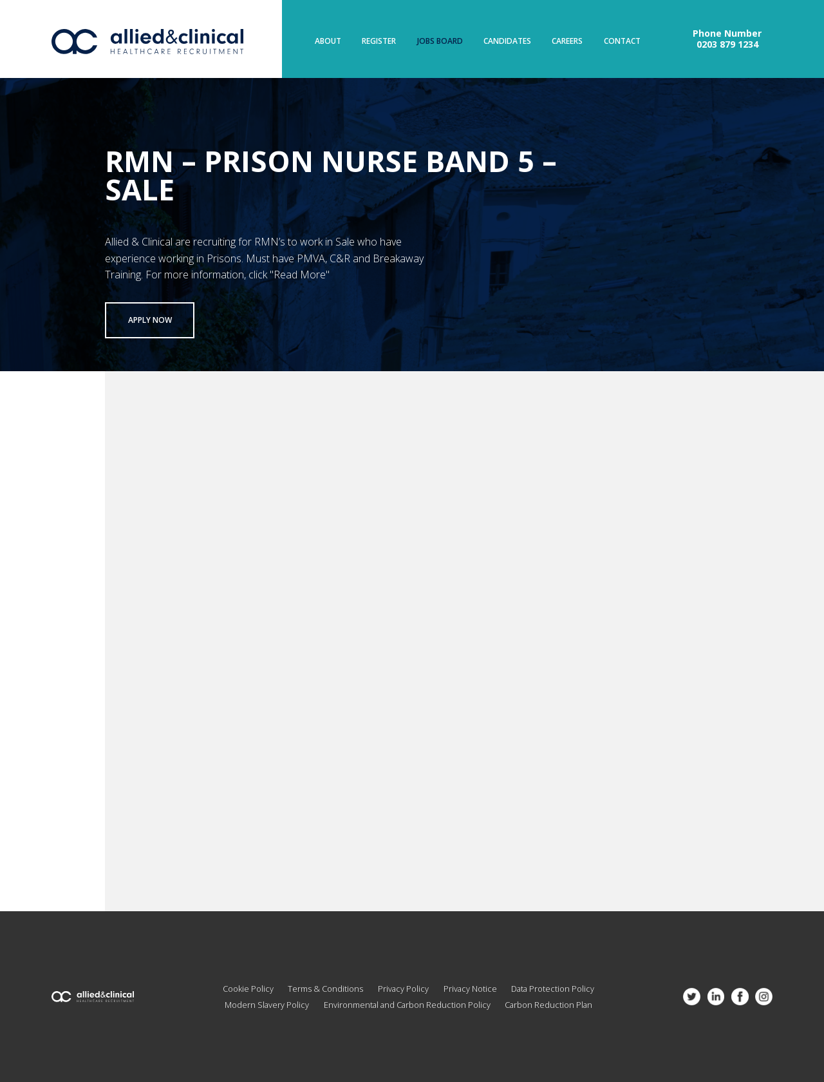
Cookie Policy (248, 988)
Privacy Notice (470, 988)
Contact (622, 41)
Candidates (507, 41)
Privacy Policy (403, 988)
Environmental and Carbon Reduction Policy (407, 1004)
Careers (567, 41)
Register (379, 41)
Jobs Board (440, 41)
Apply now (150, 319)
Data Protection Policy (552, 988)
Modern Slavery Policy (267, 1004)
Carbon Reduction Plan (548, 1004)
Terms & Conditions (325, 988)
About (328, 41)
